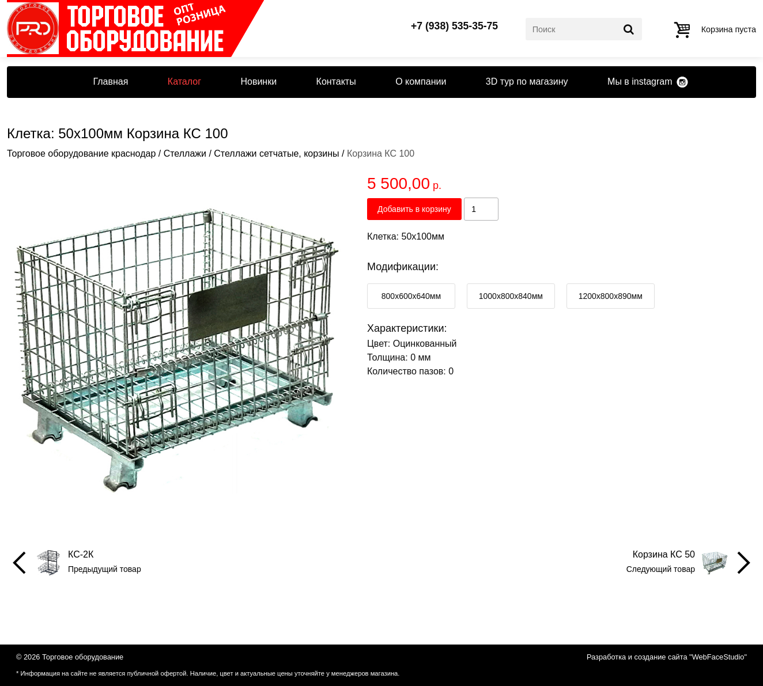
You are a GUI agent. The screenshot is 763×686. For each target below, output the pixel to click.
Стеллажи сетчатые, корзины (276, 153)
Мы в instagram (639, 81)
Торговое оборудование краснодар (81, 153)
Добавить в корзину (414, 209)
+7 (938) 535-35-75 (454, 26)
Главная (110, 81)
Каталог (184, 81)
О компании (420, 81)
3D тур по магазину (527, 81)
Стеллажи (185, 153)
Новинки (258, 81)
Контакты (336, 81)
